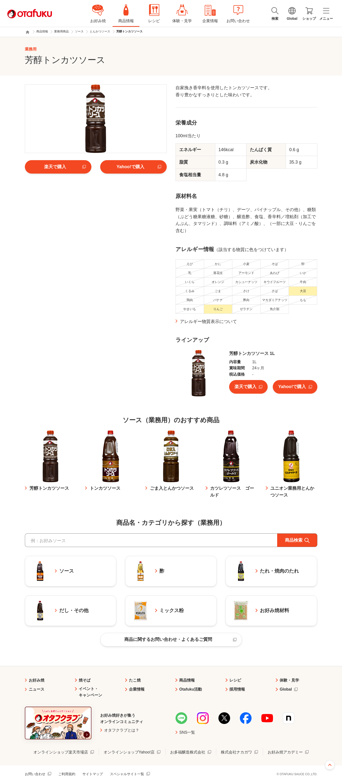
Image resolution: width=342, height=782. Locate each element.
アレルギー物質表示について (208, 321)
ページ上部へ (330, 765)
